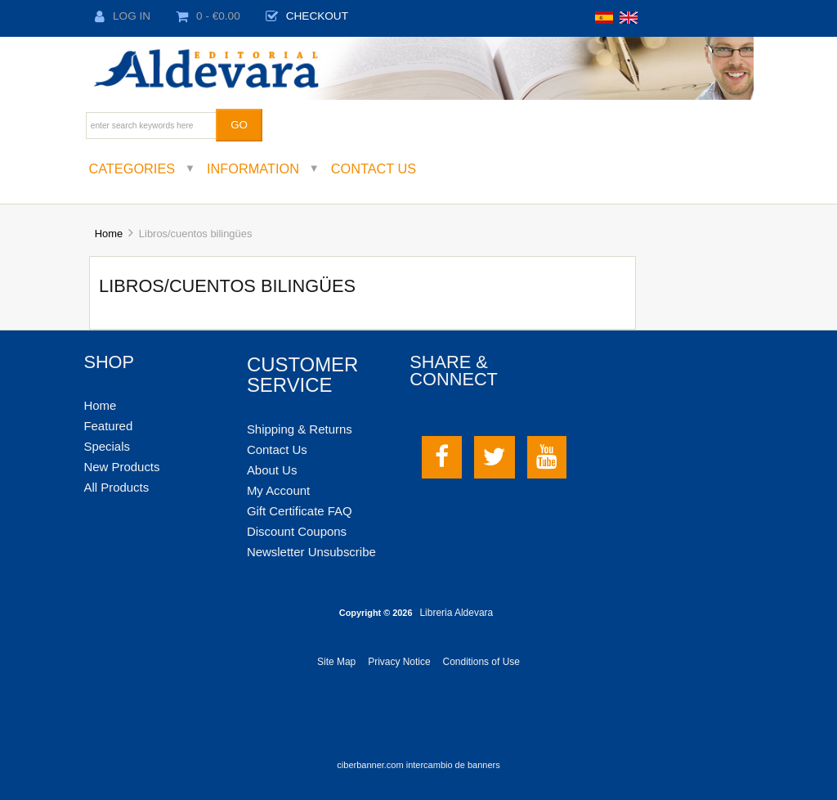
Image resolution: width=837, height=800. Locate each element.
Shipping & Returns (299, 429)
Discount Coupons (297, 531)
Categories (131, 168)
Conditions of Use (481, 661)
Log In (122, 16)
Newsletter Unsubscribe (311, 552)
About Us (272, 470)
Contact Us (374, 168)
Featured (107, 426)
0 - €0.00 (208, 16)
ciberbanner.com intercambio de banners (418, 765)
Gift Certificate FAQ (299, 511)
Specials (106, 446)
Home (109, 233)
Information (253, 168)
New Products (121, 467)
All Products (116, 487)
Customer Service (302, 374)
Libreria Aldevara (456, 612)
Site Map (336, 661)
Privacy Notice (399, 661)
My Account (278, 490)
